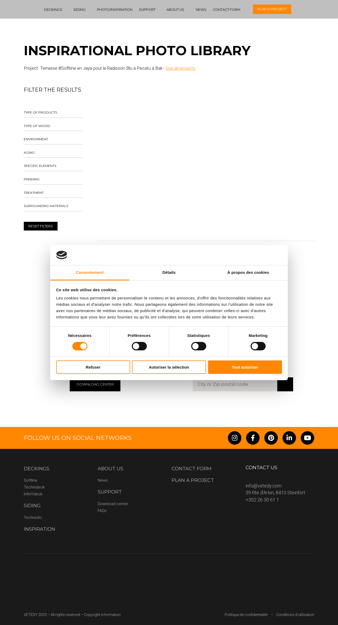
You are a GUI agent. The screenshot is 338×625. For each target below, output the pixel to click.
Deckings (53, 10)
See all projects (180, 68)
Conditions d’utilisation (295, 615)
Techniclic (33, 517)
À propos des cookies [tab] (248, 272)
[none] (325, 9)
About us (175, 10)
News (201, 10)
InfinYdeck (33, 494)
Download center (113, 503)
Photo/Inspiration (115, 10)
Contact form (226, 10)
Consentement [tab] (90, 272)
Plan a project (272, 9)
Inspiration (39, 529)
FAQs (102, 510)
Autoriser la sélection (169, 367)
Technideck (34, 487)
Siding (79, 10)
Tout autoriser (245, 367)
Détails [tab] (169, 272)
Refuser (93, 367)
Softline (30, 480)
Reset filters (40, 226)
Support (147, 10)
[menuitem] (325, 9)
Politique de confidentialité (246, 615)
